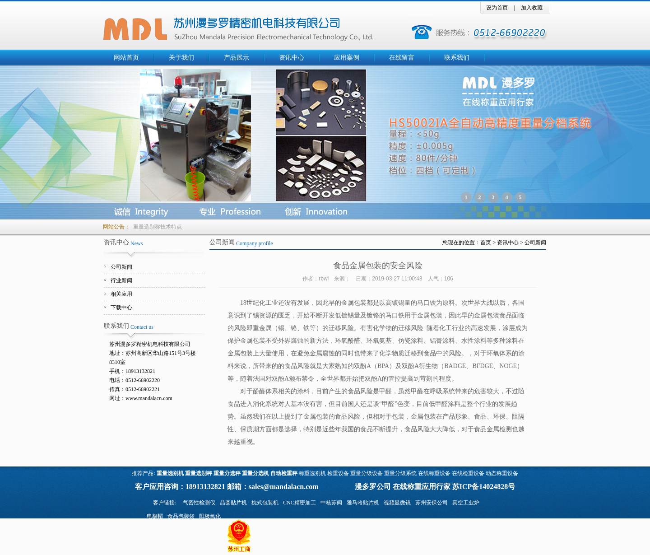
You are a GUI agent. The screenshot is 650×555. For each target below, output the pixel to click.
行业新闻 (121, 280)
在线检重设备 (468, 473)
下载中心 (121, 307)
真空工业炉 (465, 502)
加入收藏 (532, 8)
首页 (485, 242)
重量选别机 (170, 473)
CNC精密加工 (299, 502)
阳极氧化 (210, 516)
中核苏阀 (331, 502)
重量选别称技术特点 (157, 227)
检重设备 (338, 473)
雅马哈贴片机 (363, 502)
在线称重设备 (434, 473)
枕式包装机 (265, 502)
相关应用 (121, 294)
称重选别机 (312, 473)
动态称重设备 (502, 473)
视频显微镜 (397, 502)
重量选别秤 (198, 473)
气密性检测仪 (199, 502)
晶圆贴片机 (233, 502)
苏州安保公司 (431, 502)
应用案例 (346, 57)
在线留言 (401, 57)
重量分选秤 (227, 473)
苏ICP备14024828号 (483, 486)
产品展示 (236, 57)
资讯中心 (291, 57)
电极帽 (155, 516)
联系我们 (456, 57)
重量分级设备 (366, 473)
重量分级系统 (400, 473)
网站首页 (126, 57)
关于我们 (181, 57)
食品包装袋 (181, 516)
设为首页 (497, 8)
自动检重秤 (283, 473)
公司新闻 (121, 267)
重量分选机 (255, 473)
